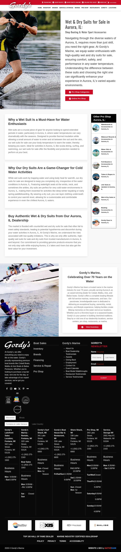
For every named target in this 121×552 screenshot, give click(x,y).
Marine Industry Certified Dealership (77, 537)
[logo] (20, 525)
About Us (70, 348)
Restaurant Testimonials (76, 374)
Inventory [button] (47, 7)
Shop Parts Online (73, 2)
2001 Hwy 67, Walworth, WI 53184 (109, 438)
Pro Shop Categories (79, 92)
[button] (60, 336)
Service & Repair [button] (42, 365)
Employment (71, 363)
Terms (62, 541)
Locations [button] (112, 7)
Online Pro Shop (89, 2)
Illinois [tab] (21, 418)
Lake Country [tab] (37, 424)
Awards (69, 357)
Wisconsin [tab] (10, 418)
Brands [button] (55, 7)
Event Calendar (72, 368)
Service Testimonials (74, 377)
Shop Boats (57, 2)
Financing (46, 2)
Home (40, 7)
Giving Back (71, 360)
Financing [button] (39, 360)
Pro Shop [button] (84, 7)
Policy (40, 541)
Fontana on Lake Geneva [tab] (16, 424)
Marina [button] (77, 7)
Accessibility (77, 541)
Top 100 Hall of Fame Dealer (38, 537)
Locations (112, 3)
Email (97, 364)
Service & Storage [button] (66, 7)
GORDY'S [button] (104, 7)
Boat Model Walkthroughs (76, 371)
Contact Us (70, 365)
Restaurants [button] (95, 7)
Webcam (102, 2)
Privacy (52, 541)
